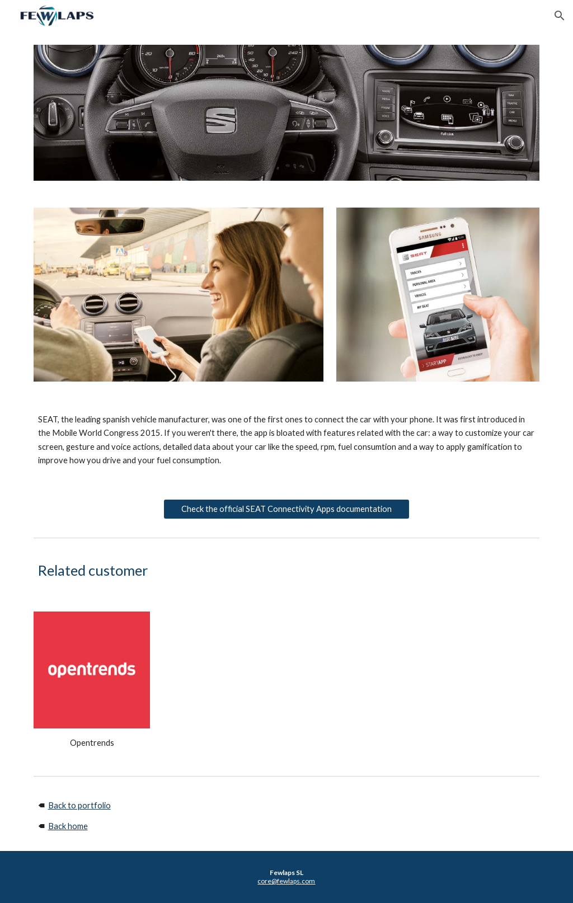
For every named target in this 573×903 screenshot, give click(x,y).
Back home (68, 826)
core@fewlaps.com (286, 881)
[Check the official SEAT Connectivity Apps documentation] (287, 508)
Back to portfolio (79, 805)
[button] (559, 15)
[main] (287, 440)
